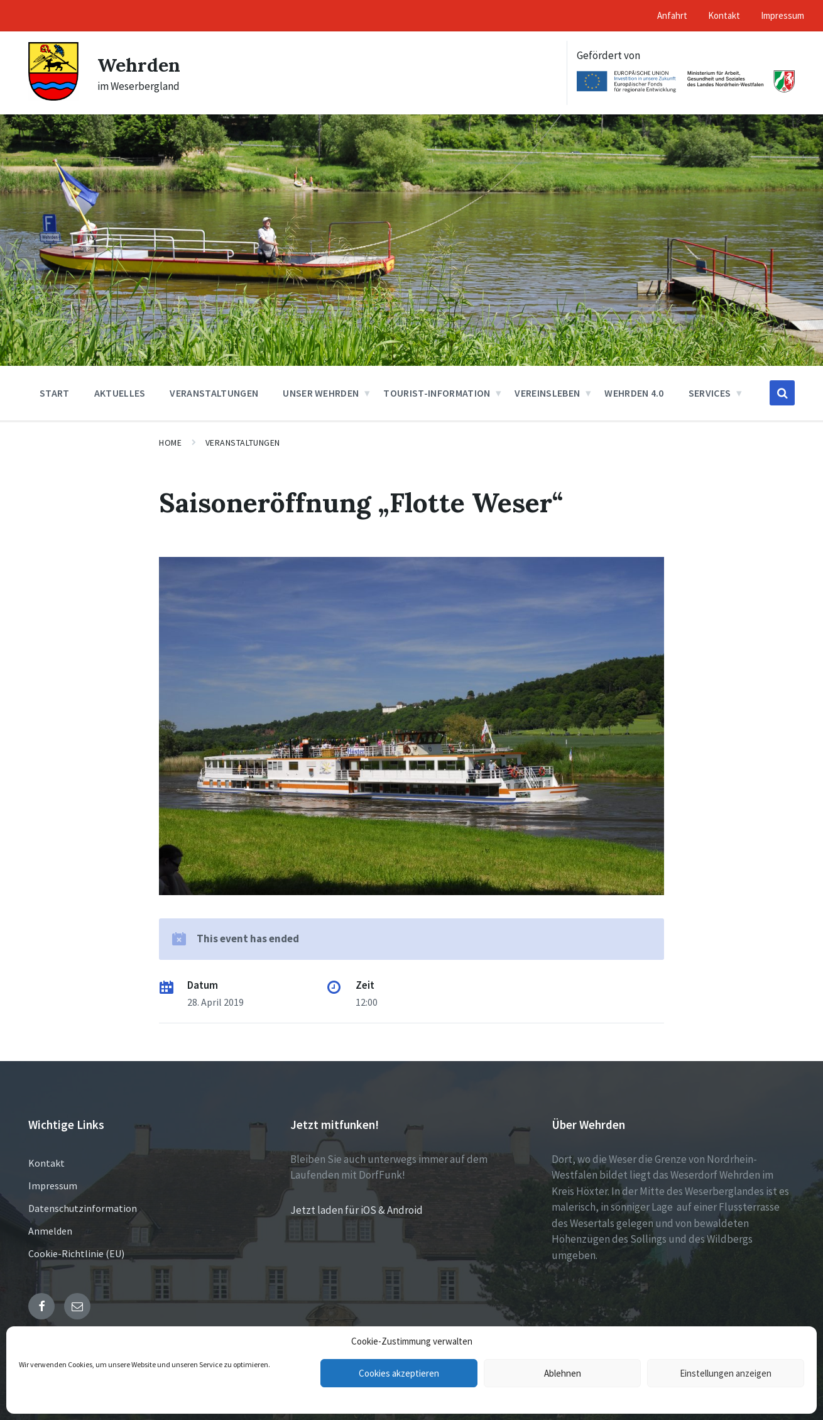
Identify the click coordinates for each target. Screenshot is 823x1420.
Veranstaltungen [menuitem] (214, 393)
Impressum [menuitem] (782, 15)
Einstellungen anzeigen (725, 1373)
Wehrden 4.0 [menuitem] (634, 393)
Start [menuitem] (55, 393)
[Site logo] (53, 97)
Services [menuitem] (710, 393)
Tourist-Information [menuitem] (436, 393)
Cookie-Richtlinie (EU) (76, 1253)
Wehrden (138, 65)
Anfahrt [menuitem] (672, 15)
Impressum (52, 1185)
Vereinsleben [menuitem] (547, 393)
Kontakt (46, 1163)
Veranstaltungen (242, 442)
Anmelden (50, 1231)
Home (170, 442)
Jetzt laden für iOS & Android (356, 1210)
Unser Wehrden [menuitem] (321, 393)
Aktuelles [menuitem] (120, 393)
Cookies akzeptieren (399, 1373)
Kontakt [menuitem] (724, 15)
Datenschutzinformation (82, 1208)
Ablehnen (562, 1373)
